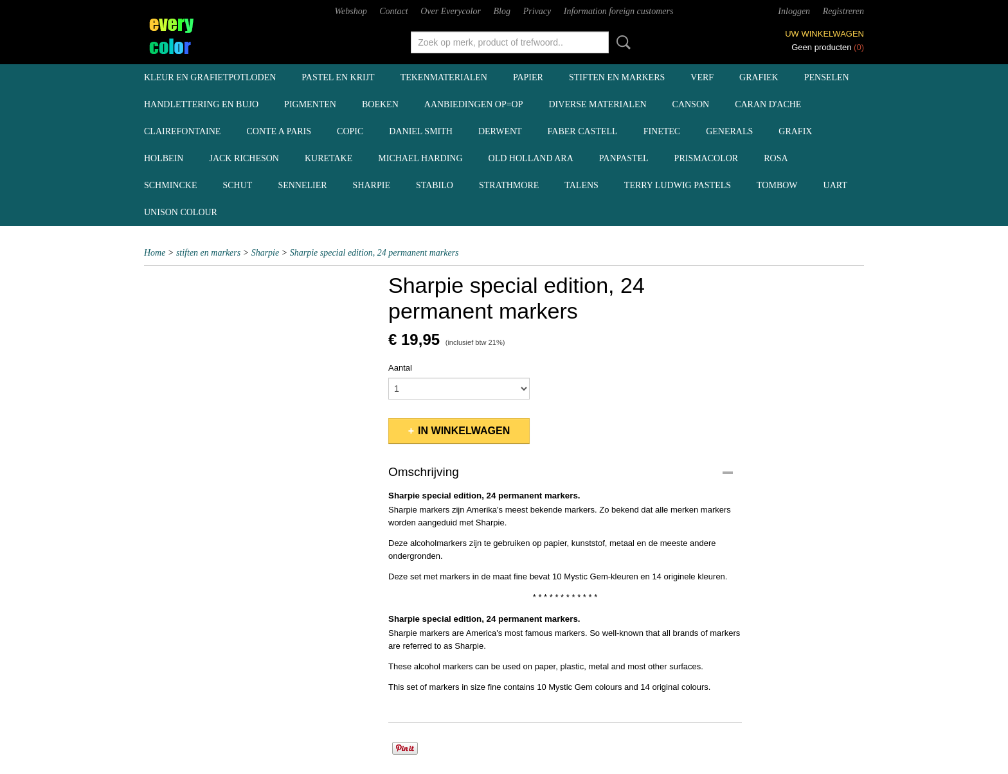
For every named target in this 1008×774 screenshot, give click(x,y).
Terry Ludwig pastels (677, 185)
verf (702, 77)
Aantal (400, 368)
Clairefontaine (182, 131)
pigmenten (310, 104)
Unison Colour (180, 212)
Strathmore (509, 185)
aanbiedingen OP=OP (473, 104)
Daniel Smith (421, 131)
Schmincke (170, 185)
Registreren (843, 11)
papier (528, 77)
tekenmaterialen (444, 77)
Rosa (776, 158)
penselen (826, 77)
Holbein (163, 158)
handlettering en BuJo (201, 104)
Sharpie (371, 185)
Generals (729, 131)
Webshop (351, 11)
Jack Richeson (244, 158)
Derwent (500, 131)
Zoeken (621, 42)
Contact (393, 11)
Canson (691, 104)
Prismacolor (706, 158)
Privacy (537, 11)
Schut (237, 185)
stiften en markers (617, 77)
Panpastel (624, 158)
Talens (581, 185)
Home (154, 253)
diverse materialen (598, 104)
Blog (502, 11)
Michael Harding (420, 158)
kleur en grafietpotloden (210, 77)
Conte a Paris (278, 131)
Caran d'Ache (768, 104)
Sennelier (302, 185)
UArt (835, 185)
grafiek (759, 77)
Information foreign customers (619, 11)
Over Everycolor (450, 11)
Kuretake (328, 158)
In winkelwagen (464, 430)
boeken (380, 104)
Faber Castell (583, 131)
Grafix (795, 131)
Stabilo (434, 185)
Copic (350, 131)
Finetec (662, 131)
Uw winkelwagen (824, 34)
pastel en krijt (338, 77)
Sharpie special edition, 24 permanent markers (374, 253)
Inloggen (794, 11)
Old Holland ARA (531, 158)
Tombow (777, 185)
